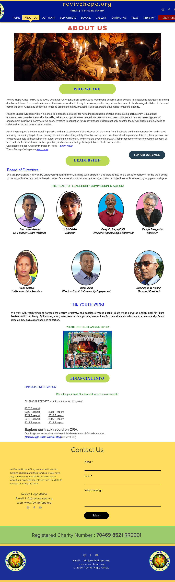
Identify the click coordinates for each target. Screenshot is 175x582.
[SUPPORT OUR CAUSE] (147, 155)
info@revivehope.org (38, 498)
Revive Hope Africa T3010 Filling (43, 437)
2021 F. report (32, 415)
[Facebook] (169, 9)
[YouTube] (40, 507)
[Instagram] (163, 9)
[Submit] (96, 515)
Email (87, 476)
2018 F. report (56, 422)
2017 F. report (32, 422)
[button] (149, 18)
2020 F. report (56, 418)
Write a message (93, 490)
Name (88, 462)
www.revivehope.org (38, 502)
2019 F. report (32, 418)
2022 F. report (56, 415)
